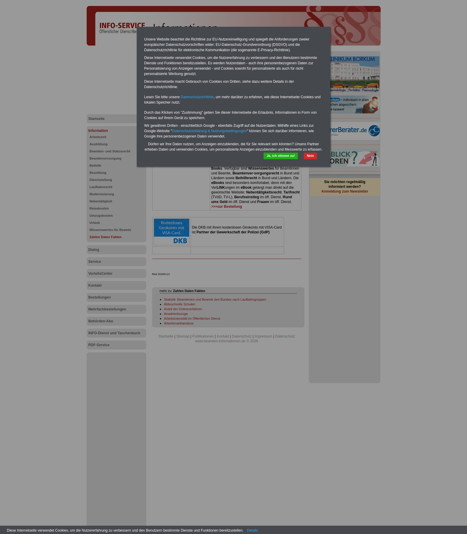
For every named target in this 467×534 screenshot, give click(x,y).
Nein (310, 155)
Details (252, 530)
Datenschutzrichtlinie (197, 97)
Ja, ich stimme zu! (281, 155)
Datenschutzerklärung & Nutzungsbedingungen (209, 131)
